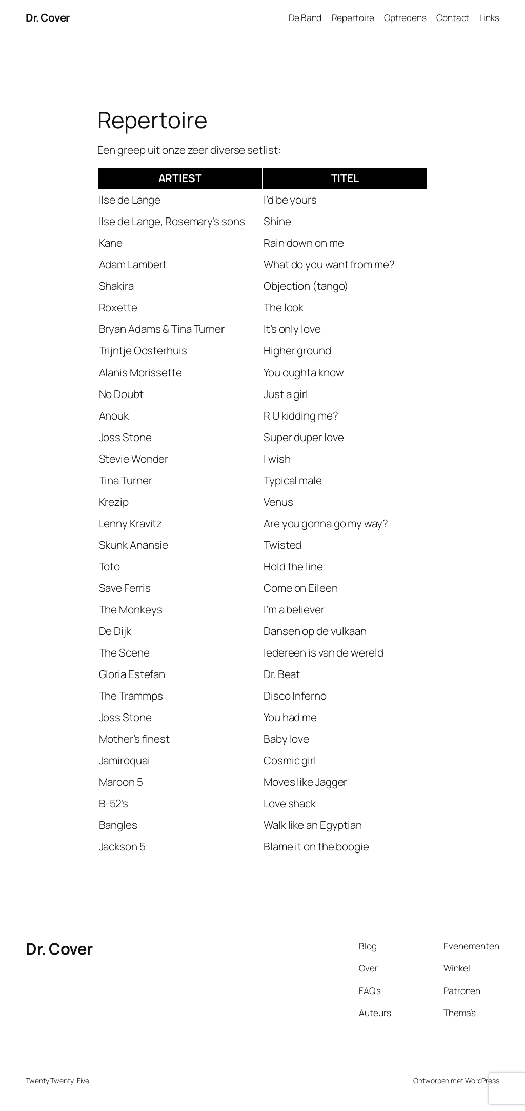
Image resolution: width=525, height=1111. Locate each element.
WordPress (482, 1080)
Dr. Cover (48, 17)
